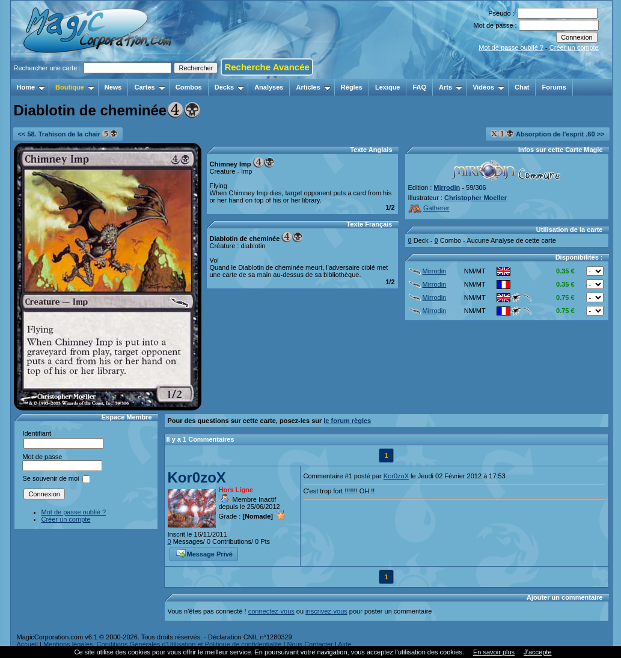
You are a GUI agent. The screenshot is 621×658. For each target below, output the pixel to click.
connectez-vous (271, 611)
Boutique (74, 87)
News (113, 87)
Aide (344, 644)
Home (31, 87)
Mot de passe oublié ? (511, 47)
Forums (554, 87)
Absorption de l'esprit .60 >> (547, 134)
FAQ (419, 87)
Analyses (268, 87)
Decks (229, 87)
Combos (189, 87)
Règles (352, 87)
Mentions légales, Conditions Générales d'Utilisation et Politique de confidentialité (162, 644)
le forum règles (347, 420)
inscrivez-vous (326, 611)
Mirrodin (446, 187)
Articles (313, 87)
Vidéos (488, 87)
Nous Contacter (309, 644)
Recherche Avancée (266, 67)
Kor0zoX (197, 477)
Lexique (387, 87)
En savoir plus (494, 652)
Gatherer (429, 208)
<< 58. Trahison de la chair (68, 134)
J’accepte (537, 652)
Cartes (149, 87)
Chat (522, 87)
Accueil (27, 644)
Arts (450, 87)
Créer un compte (574, 47)
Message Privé (204, 553)
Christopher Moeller (475, 197)
